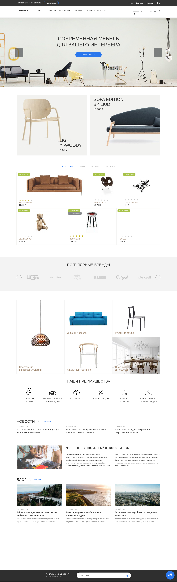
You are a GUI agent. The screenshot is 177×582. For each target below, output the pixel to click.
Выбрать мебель (88, 52)
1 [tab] (84, 82)
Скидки (82, 163)
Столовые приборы (96, 11)
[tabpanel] (88, 50)
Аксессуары (112, 163)
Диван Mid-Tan (25, 200)
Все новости (46, 418)
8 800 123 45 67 (22, 3)
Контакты (150, 3)
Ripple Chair (100, 200)
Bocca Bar (75, 236)
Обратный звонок (50, 3)
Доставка (139, 3)
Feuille (122, 236)
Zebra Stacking (132, 200)
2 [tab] (87, 82)
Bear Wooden (25, 236)
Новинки (95, 163)
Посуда (78, 11)
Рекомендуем (66, 163)
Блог (158, 3)
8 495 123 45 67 (35, 3)
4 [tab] (92, 82)
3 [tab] (89, 82)
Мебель (40, 11)
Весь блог (37, 477)
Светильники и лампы (59, 11)
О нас (130, 3)
